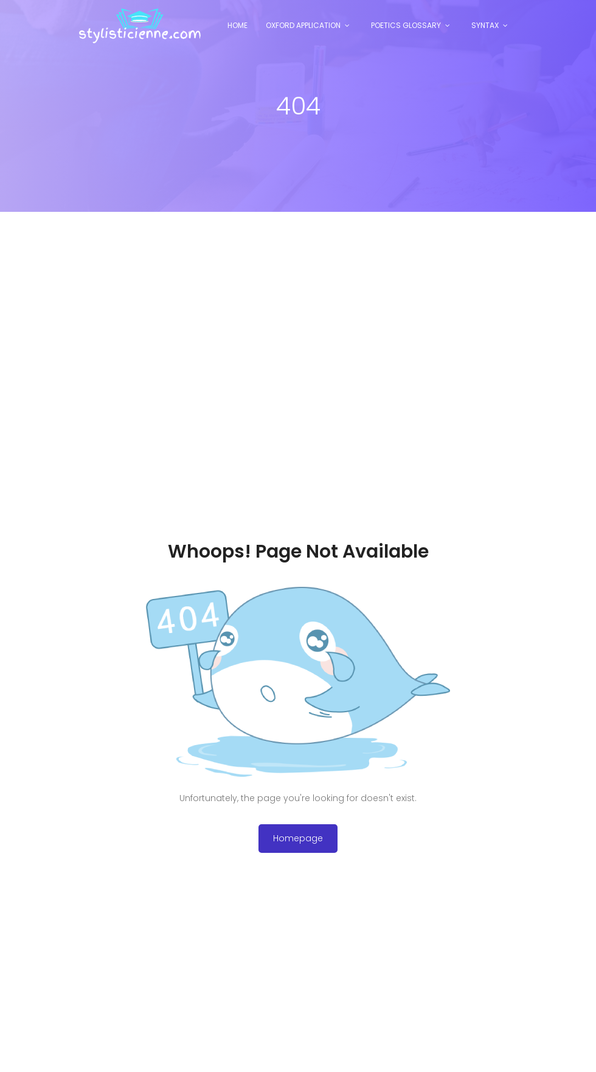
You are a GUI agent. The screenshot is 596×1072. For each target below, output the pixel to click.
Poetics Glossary (406, 25)
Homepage (298, 838)
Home (237, 25)
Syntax (485, 25)
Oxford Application (303, 25)
